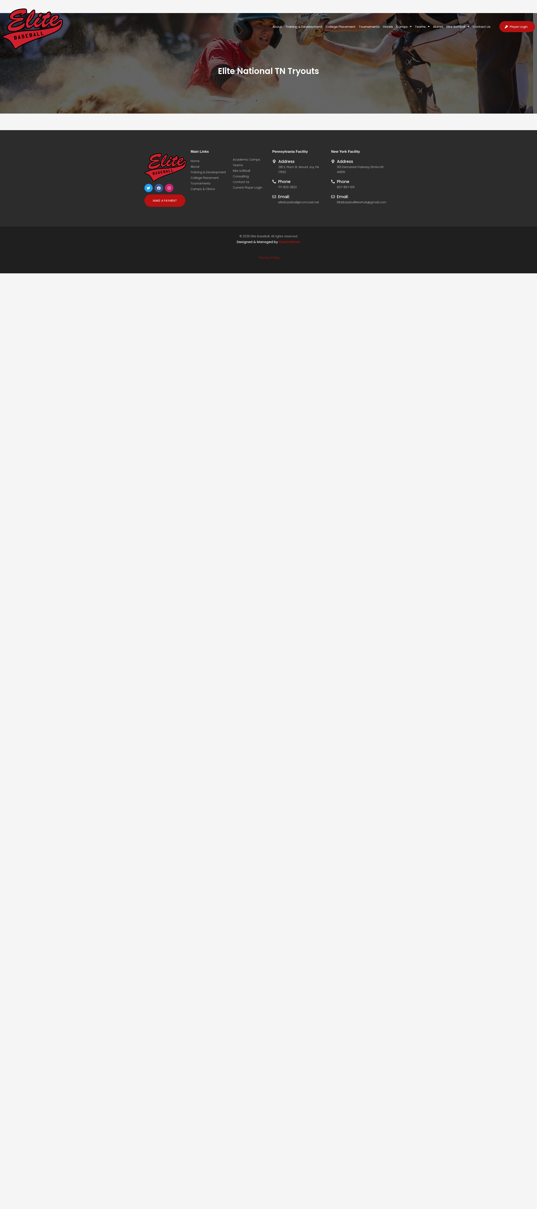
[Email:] (274, 195)
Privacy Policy (269, 257)
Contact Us (481, 26)
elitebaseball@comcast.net (298, 202)
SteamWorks (289, 242)
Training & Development (303, 26)
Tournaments (369, 26)
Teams (422, 26)
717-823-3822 (287, 187)
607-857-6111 (345, 187)
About (277, 26)
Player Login (519, 26)
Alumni (438, 26)
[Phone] (274, 180)
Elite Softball (457, 26)
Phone (284, 181)
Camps (404, 26)
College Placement (341, 26)
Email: (284, 197)
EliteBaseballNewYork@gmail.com (361, 202)
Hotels (388, 26)
